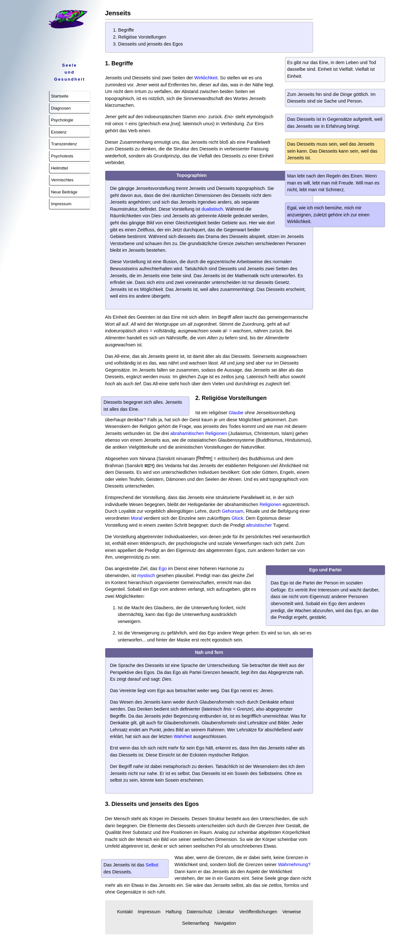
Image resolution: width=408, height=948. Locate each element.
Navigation (225, 923)
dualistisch (212, 209)
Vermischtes (62, 179)
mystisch (146, 575)
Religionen (270, 504)
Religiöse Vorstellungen (142, 37)
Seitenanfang (195, 923)
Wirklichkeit (206, 77)
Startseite (60, 96)
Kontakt (125, 911)
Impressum (61, 203)
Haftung (173, 911)
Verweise (291, 911)
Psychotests (62, 156)
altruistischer (259, 525)
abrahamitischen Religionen (198, 433)
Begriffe (126, 30)
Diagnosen (61, 108)
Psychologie (62, 120)
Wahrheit (183, 736)
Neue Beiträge (64, 192)
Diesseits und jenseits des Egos (150, 44)
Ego (163, 568)
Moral (136, 518)
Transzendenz (64, 143)
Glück (237, 518)
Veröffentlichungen (258, 911)
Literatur (225, 911)
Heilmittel (59, 168)
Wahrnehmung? (294, 864)
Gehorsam (232, 511)
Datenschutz (199, 911)
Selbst (152, 864)
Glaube (236, 412)
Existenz (59, 132)
